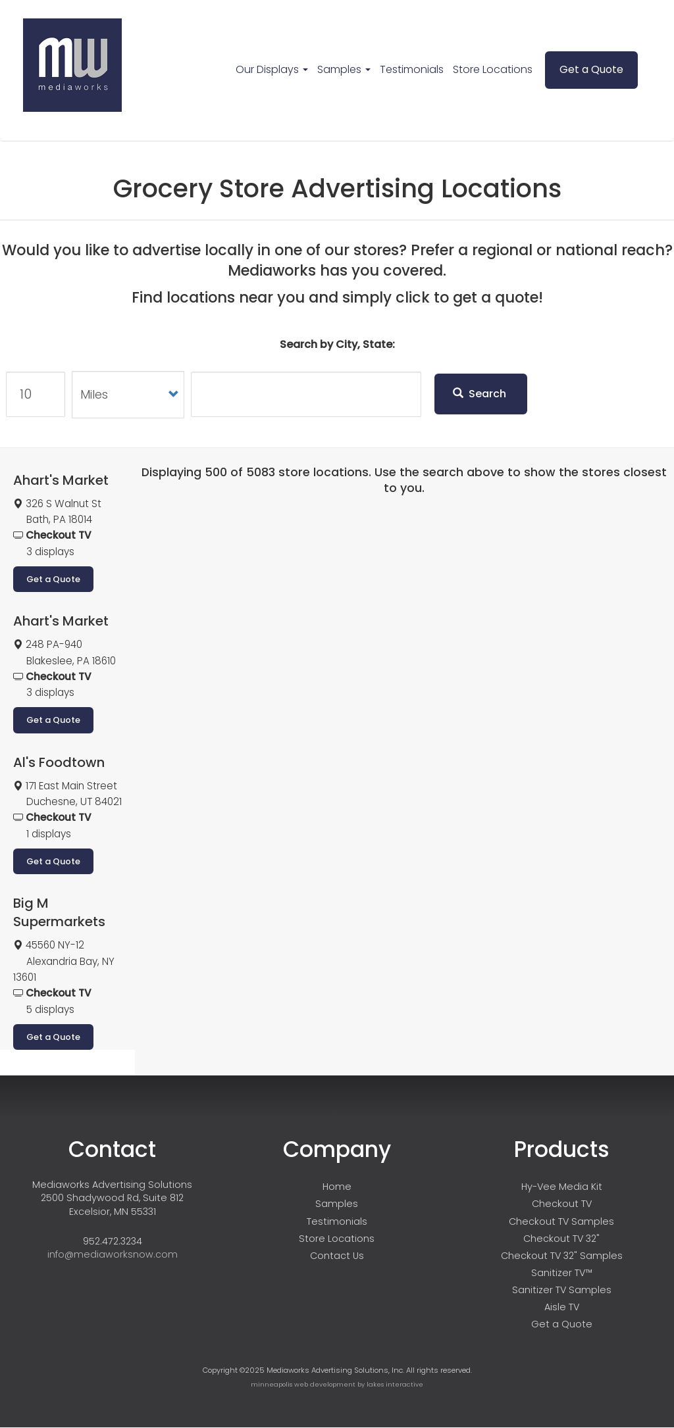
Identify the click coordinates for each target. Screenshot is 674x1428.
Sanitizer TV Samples (561, 1289)
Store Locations (492, 69)
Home (337, 1186)
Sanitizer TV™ (561, 1272)
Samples (344, 69)
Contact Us (337, 1255)
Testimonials (412, 69)
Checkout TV (562, 1203)
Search (479, 393)
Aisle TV (561, 1307)
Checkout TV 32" (561, 1238)
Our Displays (272, 69)
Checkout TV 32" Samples (562, 1255)
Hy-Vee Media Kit (561, 1186)
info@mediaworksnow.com (112, 1254)
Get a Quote (591, 69)
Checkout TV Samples (561, 1221)
